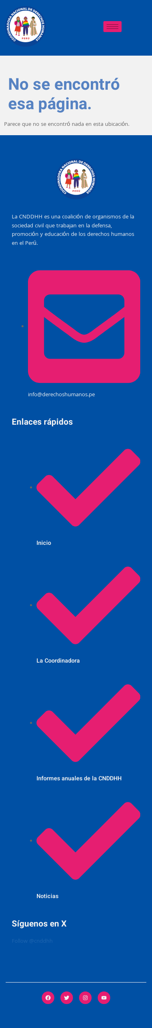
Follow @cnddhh (32, 941)
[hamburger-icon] (112, 26)
